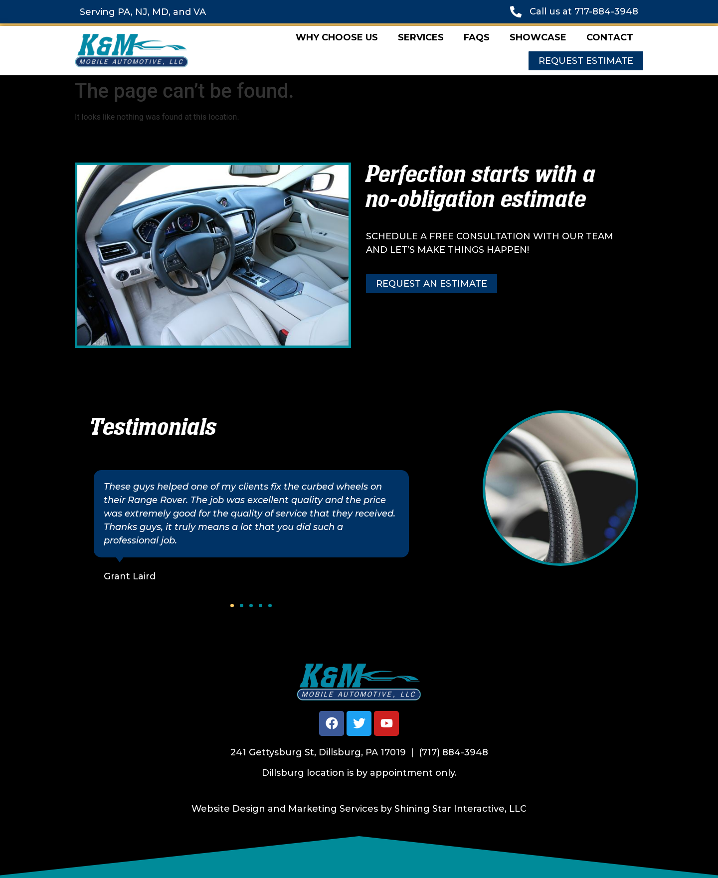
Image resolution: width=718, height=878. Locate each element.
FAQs (477, 37)
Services (421, 37)
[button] (232, 605)
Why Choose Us (337, 37)
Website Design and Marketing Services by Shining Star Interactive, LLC (359, 808)
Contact (609, 37)
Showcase (538, 37)
